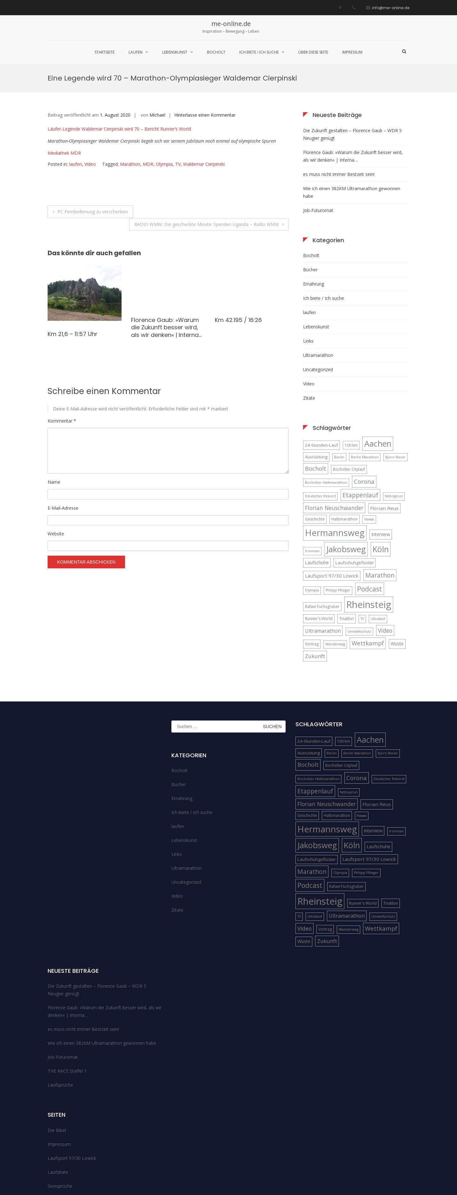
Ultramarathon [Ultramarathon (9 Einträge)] (323, 566)
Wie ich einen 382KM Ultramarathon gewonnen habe (351, 128)
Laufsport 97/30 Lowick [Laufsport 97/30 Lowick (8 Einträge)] (332, 511)
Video (90, 100)
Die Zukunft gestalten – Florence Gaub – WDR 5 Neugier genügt (352, 70)
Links (308, 277)
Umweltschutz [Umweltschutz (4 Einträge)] (359, 567)
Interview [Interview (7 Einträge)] (380, 470)
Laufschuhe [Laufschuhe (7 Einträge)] (317, 498)
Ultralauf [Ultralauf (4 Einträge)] (378, 554)
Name (54, 418)
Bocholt (216, 52)
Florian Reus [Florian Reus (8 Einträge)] (384, 444)
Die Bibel (57, 1066)
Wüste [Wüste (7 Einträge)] (397, 580)
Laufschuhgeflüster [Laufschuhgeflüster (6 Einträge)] (354, 498)
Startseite (105, 52)
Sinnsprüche (60, 1122)
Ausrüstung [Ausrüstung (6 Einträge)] (316, 392)
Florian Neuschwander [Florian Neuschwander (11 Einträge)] (334, 443)
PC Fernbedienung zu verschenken (92, 147)
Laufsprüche (60, 1021)
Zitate (309, 334)
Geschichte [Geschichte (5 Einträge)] (315, 455)
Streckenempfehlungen (71, 1136)
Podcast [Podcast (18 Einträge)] (369, 524)
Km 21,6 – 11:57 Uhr (72, 270)
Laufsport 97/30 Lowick (72, 1094)
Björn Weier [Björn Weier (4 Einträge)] (395, 393)
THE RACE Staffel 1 (67, 1007)
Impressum (352, 52)
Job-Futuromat (318, 146)
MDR (148, 100)
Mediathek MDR (64, 89)
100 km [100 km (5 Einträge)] (351, 381)
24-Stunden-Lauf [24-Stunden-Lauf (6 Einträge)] (321, 381)
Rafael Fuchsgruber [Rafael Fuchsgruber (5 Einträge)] (322, 542)
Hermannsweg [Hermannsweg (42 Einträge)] (335, 469)
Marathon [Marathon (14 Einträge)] (379, 511)
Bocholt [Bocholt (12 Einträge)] (315, 404)
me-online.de (231, 23)
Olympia (164, 100)
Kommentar (62, 356)
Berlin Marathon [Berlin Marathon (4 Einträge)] (365, 393)
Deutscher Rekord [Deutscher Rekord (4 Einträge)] (320, 432)
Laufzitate (58, 1108)
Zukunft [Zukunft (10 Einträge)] (315, 591)
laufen (135, 52)
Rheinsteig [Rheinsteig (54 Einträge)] (368, 540)
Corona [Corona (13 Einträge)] (364, 417)
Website (56, 469)
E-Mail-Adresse (63, 444)
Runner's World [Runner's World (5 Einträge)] (319, 554)
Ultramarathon (318, 291)
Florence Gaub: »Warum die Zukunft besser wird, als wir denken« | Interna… (166, 263)
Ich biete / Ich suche (259, 52)
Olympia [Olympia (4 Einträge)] (312, 526)
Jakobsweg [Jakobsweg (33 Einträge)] (346, 484)
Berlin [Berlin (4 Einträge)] (339, 393)
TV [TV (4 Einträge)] (362, 554)
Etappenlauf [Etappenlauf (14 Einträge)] (360, 430)
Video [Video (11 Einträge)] (385, 566)
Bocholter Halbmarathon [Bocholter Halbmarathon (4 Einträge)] (326, 418)
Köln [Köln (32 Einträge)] (381, 484)
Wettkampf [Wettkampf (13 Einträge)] (368, 579)
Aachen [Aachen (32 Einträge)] (377, 379)
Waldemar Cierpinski (204, 100)
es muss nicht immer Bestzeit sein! (338, 110)
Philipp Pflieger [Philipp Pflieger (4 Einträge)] (338, 526)
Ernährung (313, 219)
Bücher (310, 205)
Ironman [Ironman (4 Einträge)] (312, 486)
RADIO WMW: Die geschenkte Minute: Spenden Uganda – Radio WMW (206, 160)
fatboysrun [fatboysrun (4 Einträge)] (394, 432)
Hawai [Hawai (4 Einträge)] (369, 455)
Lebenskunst (174, 52)
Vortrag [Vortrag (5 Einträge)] (312, 580)
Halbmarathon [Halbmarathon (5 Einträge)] (344, 455)
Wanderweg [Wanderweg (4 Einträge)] (335, 580)
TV (178, 100)
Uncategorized (318, 305)
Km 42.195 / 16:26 (238, 256)
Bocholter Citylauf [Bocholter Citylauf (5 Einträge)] (349, 405)
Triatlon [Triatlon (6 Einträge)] (346, 554)
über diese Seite (313, 52)
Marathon (130, 100)
